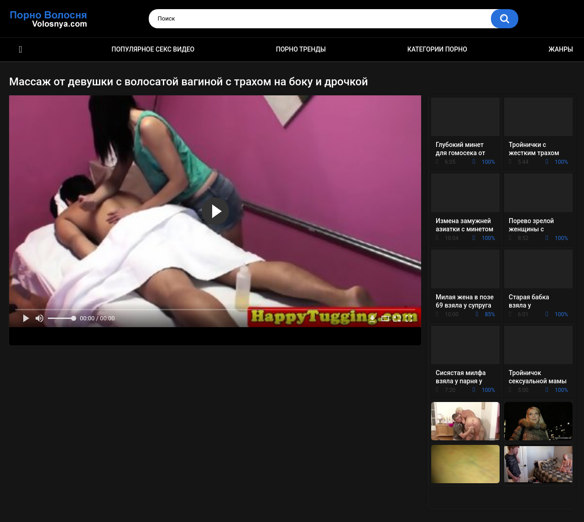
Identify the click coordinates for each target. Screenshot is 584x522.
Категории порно (437, 49)
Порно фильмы (20, 49)
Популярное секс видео (153, 49)
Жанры (560, 49)
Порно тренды (301, 49)
